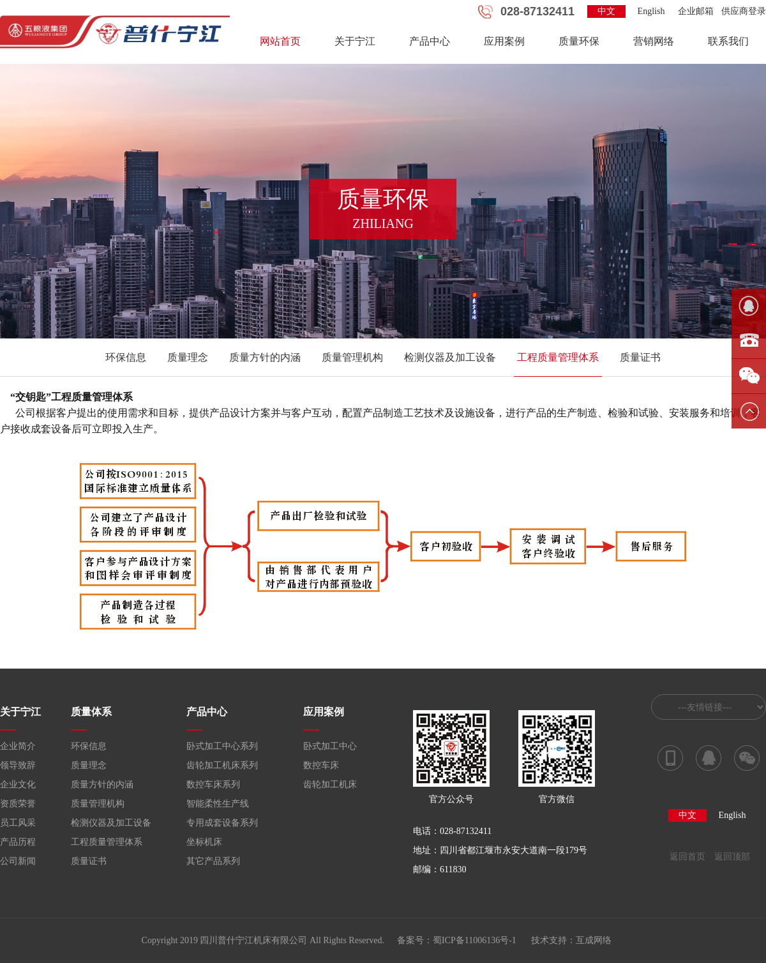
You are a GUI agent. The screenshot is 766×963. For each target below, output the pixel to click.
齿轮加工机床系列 (222, 765)
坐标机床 (204, 842)
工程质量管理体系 (558, 357)
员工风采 (18, 823)
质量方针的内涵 (265, 357)
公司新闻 (18, 861)
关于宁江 (354, 41)
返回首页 (687, 856)
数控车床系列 (213, 784)
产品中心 (429, 41)
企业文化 (18, 784)
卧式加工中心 (330, 746)
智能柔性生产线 (217, 803)
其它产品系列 (213, 861)
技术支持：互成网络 (571, 940)
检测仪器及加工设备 (450, 357)
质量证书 (640, 357)
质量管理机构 (352, 357)
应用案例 (504, 41)
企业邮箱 (696, 11)
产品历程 (18, 842)
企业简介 (18, 746)
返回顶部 (732, 856)
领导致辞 (18, 765)
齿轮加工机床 (330, 784)
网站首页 (280, 41)
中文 (606, 11)
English (651, 11)
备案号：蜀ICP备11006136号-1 (456, 940)
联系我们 (728, 41)
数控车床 (321, 765)
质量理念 (187, 357)
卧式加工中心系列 (222, 746)
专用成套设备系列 (222, 823)
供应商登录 (743, 11)
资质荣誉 (18, 803)
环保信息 (125, 357)
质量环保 (579, 41)
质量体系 (91, 711)
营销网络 (653, 41)
